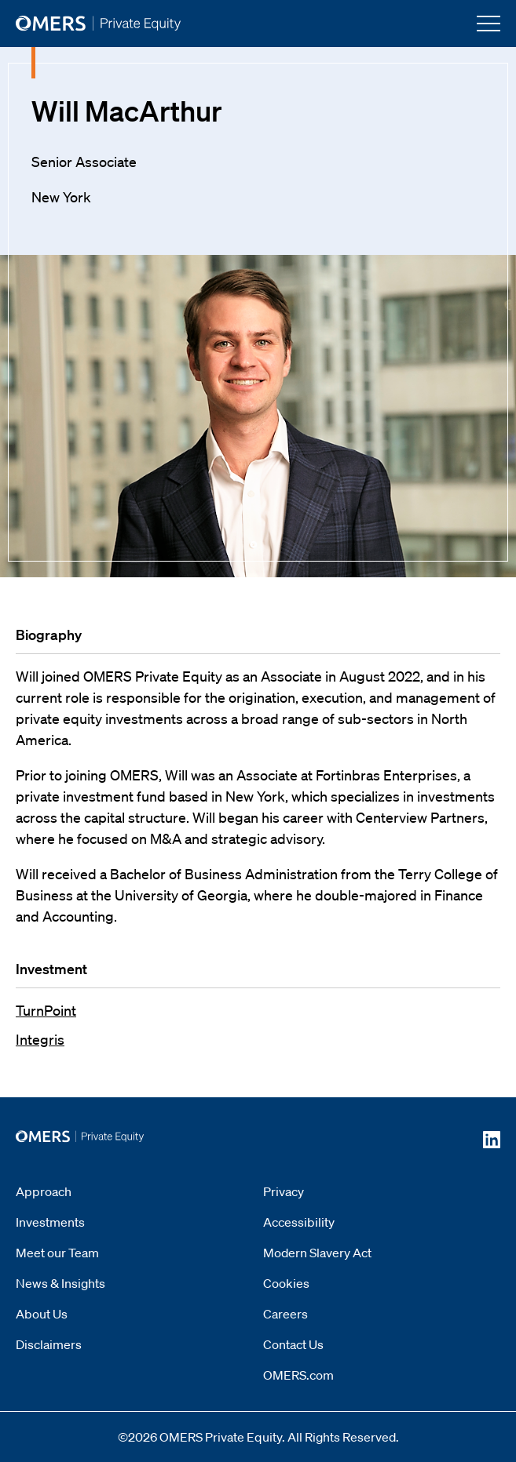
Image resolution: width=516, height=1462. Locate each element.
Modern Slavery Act (317, 1252)
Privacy (283, 1191)
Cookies (286, 1283)
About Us (42, 1314)
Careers (285, 1314)
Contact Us (293, 1344)
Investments (50, 1222)
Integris (40, 1039)
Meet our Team (57, 1252)
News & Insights (60, 1283)
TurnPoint (46, 1010)
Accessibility (299, 1222)
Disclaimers (49, 1344)
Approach (43, 1191)
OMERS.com (298, 1375)
